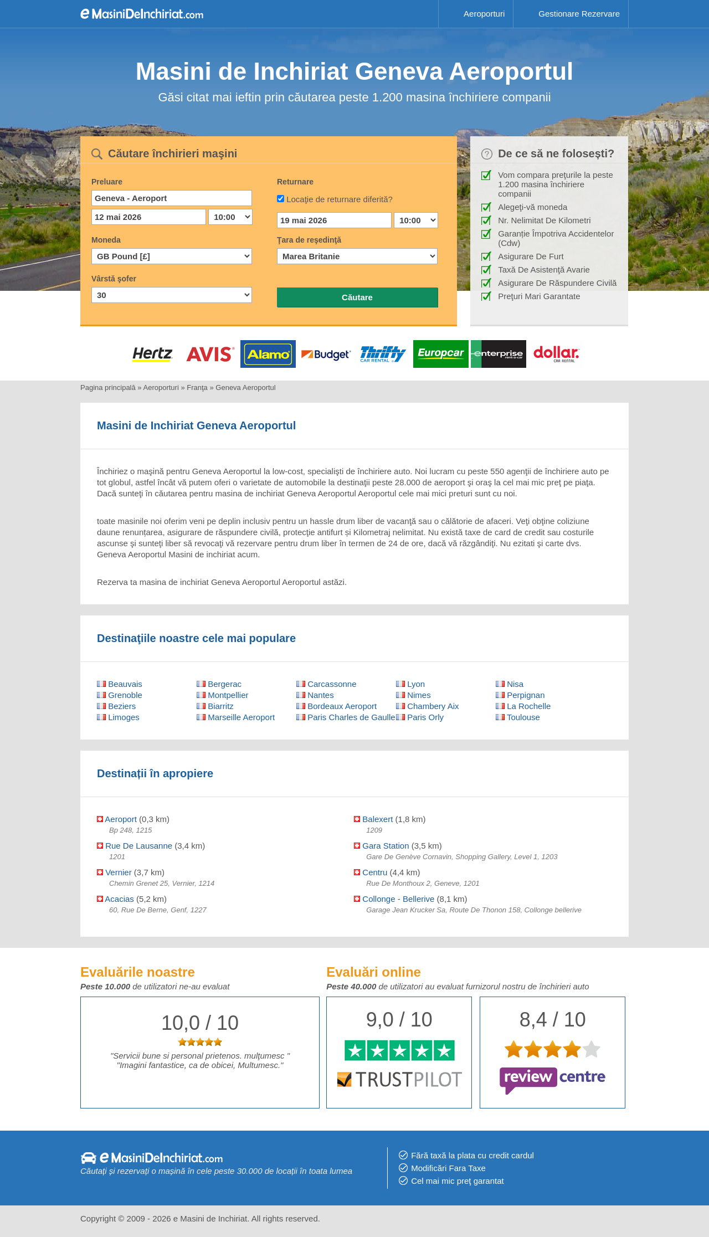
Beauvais (119, 684)
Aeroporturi (484, 13)
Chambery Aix (427, 706)
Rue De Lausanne (134, 845)
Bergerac (219, 684)
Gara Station (381, 845)
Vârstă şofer (113, 278)
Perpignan (520, 695)
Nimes (413, 695)
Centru (370, 872)
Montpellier (223, 695)
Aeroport (117, 819)
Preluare (106, 181)
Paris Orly (420, 717)
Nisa (509, 684)
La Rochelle (523, 706)
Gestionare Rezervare (579, 13)
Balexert (373, 819)
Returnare (295, 181)
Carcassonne (326, 684)
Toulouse (518, 717)
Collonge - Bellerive (394, 899)
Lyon (410, 684)
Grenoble (119, 695)
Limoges (118, 717)
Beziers (116, 706)
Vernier (114, 872)
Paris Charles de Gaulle (345, 717)
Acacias (115, 899)
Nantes (315, 695)
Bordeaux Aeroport (336, 706)
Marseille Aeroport (236, 717)
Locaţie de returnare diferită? (339, 199)
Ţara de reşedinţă (309, 239)
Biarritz (215, 706)
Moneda (106, 239)
